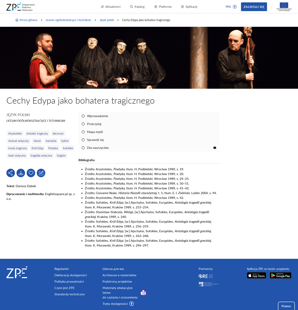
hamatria (51, 140)
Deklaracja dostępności (70, 275)
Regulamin (61, 269)
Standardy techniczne (69, 294)
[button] (235, 7)
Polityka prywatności (69, 281)
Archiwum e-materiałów (119, 275)
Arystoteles (15, 133)
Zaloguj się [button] (254, 7)
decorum (58, 133)
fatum (37, 140)
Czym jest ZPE (64, 288)
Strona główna (26, 20)
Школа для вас (113, 269)
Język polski (107, 20)
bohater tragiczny (37, 133)
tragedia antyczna (41, 155)
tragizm (61, 155)
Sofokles (68, 148)
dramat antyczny (18, 140)
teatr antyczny (17, 155)
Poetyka (53, 148)
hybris (65, 140)
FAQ (228, 6)
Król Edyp (38, 148)
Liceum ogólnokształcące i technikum (68, 20)
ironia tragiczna (17, 148)
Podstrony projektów (117, 281)
